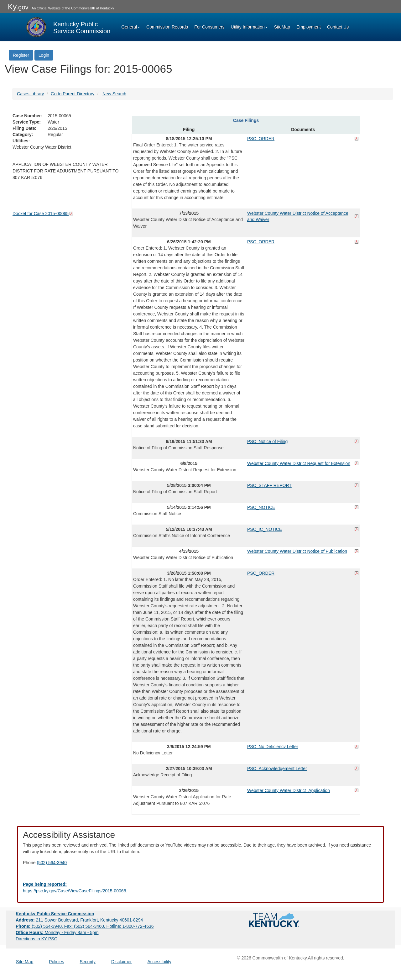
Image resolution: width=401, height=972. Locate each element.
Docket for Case (41, 213)
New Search (114, 93)
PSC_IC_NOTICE (264, 529)
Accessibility (159, 961)
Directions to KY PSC (36, 938)
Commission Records (167, 26)
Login (44, 55)
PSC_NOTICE (261, 507)
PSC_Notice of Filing (267, 441)
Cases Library (30, 93)
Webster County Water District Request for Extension (298, 463)
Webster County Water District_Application (288, 790)
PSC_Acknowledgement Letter (277, 768)
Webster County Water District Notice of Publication (297, 551)
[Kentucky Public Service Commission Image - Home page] (67, 27)
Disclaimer (121, 961)
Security (88, 961)
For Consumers (209, 26)
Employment (308, 26)
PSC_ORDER (260, 138)
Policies (56, 961)
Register (21, 55)
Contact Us (338, 26)
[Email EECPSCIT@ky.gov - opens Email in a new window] (200, 887)
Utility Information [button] (249, 26)
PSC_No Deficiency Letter (272, 746)
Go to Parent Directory (72, 93)
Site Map (24, 961)
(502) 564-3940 (52, 862)
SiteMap (282, 26)
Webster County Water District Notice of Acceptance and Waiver (297, 216)
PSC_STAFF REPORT (269, 485)
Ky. (18, 7)
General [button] (130, 26)
